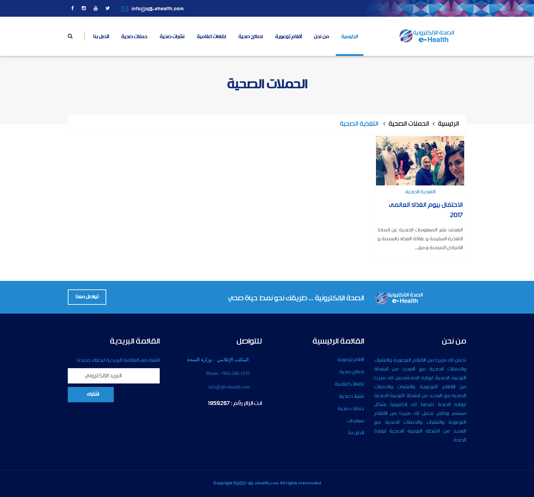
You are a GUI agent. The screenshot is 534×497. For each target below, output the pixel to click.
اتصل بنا (101, 37)
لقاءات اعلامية (211, 37)
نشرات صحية (172, 37)
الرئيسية (349, 37)
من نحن (321, 37)
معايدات (355, 421)
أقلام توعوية (350, 359)
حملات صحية (134, 37)
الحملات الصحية (409, 124)
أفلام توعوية (288, 37)
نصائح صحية (250, 37)
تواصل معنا (87, 297)
